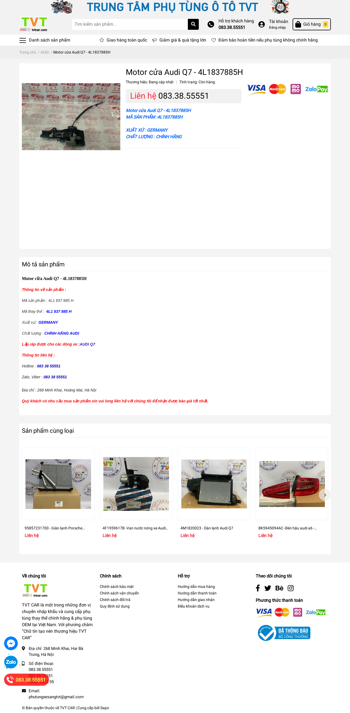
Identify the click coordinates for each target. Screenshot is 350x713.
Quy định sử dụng (115, 606)
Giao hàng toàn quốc (127, 40)
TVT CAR (67, 708)
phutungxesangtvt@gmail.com (56, 696)
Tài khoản (278, 21)
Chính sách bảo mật (117, 586)
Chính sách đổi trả (115, 599)
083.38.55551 (231, 27)
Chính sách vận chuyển (119, 593)
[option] (58, 495)
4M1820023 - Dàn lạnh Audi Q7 (206, 528)
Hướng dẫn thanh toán (197, 593)
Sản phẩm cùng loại (48, 430)
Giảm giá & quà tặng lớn (182, 40)
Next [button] (325, 495)
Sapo (104, 708)
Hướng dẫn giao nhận (196, 599)
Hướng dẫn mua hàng (196, 586)
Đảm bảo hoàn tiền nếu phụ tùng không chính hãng (268, 40)
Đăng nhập (277, 27)
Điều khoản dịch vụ (193, 606)
